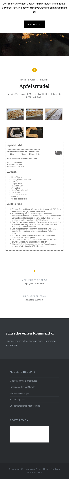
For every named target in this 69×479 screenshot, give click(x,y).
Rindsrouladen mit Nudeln (22, 387)
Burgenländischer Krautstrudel (25, 405)
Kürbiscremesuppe (19, 393)
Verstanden (34, 24)
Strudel (44, 79)
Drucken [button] (58, 153)
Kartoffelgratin (17, 399)
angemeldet (22, 340)
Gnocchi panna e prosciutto (23, 380)
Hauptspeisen (28, 79)
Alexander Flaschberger (38, 94)
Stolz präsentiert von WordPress (25, 469)
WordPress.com (34, 472)
